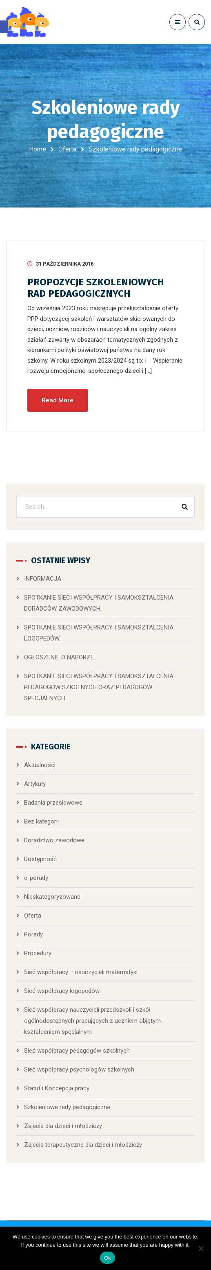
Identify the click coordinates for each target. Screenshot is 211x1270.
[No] (201, 1248)
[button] (4, 26)
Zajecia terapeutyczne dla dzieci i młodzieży (83, 1144)
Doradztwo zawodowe (54, 840)
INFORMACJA (42, 578)
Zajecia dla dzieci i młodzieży (63, 1126)
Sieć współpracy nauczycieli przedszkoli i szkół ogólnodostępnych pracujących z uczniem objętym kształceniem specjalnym (92, 1020)
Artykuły (35, 783)
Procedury (37, 953)
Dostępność (40, 859)
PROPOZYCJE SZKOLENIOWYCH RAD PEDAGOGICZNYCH (95, 287)
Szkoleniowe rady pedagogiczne (67, 1107)
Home (37, 149)
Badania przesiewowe (53, 802)
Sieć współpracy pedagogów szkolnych (77, 1050)
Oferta (67, 149)
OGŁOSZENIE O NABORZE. (59, 657)
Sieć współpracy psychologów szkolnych (79, 1069)
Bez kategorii (41, 821)
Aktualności (40, 765)
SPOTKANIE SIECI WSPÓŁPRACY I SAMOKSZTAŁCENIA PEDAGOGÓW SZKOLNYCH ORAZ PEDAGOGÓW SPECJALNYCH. (98, 687)
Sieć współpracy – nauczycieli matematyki (81, 972)
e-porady (36, 878)
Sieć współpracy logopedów (62, 991)
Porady (33, 934)
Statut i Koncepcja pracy (56, 1088)
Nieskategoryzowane (52, 896)
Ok (107, 1258)
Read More (57, 400)
